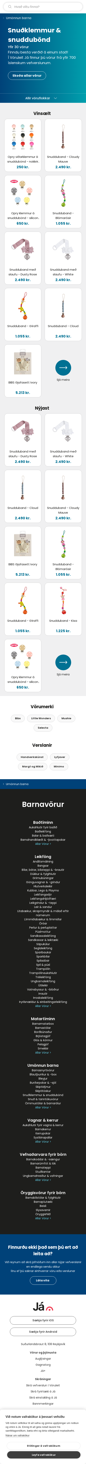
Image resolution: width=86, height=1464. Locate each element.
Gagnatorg (43, 1365)
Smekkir (43, 1048)
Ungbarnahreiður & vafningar (43, 1176)
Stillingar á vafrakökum (43, 1445)
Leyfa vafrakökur (44, 1455)
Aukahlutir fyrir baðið (43, 827)
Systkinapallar (43, 1137)
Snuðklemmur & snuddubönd (43, 1095)
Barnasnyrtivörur (43, 1070)
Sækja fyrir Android (43, 1332)
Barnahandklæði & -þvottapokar (43, 840)
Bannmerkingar (43, 1404)
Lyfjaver (59, 757)
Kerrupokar (43, 1133)
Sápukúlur (43, 944)
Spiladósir (43, 961)
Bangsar (43, 866)
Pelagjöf (43, 1044)
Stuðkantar (43, 1172)
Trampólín (43, 969)
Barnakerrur (43, 1129)
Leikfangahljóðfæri (43, 899)
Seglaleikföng (43, 948)
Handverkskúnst (32, 757)
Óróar (43, 923)
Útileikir (43, 985)
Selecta (43, 728)
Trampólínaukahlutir (43, 973)
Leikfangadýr (43, 895)
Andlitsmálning (43, 862)
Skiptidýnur (43, 1087)
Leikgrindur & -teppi (43, 903)
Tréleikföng (43, 977)
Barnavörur (43, 804)
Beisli (43, 1206)
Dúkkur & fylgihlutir (43, 874)
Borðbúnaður (43, 1032)
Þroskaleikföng (43, 998)
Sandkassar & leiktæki (43, 940)
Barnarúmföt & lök (43, 1163)
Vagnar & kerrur (43, 1120)
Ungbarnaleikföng (43, 981)
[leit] (43, 7)
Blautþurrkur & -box (43, 1074)
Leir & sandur (43, 907)
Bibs (18, 718)
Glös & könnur (43, 1040)
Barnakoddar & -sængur (43, 1159)
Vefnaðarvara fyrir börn (43, 1154)
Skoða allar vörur (27, 75)
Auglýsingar (43, 1359)
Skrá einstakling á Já (43, 1398)
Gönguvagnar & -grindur (43, 882)
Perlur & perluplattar (43, 928)
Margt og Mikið (32, 766)
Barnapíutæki (43, 1202)
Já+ (43, 1371)
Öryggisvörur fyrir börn (43, 1192)
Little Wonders (41, 718)
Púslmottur (43, 932)
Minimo (59, 766)
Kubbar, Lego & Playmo (43, 890)
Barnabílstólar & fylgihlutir (43, 1198)
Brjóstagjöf (43, 1036)
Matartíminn (43, 1019)
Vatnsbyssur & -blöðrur (43, 989)
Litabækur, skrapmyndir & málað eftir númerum (43, 913)
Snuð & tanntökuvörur (43, 1099)
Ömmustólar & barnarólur (43, 1103)
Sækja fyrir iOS (43, 1320)
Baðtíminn (43, 822)
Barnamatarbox (43, 1024)
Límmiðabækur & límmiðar (43, 919)
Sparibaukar (43, 952)
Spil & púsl (43, 965)
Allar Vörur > (43, 844)
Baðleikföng (43, 831)
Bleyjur (43, 1079)
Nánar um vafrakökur (17, 1435)
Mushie (66, 718)
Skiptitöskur (43, 1091)
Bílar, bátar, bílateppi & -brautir (43, 870)
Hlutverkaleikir (43, 886)
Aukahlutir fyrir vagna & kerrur (43, 1125)
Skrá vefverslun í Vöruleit (43, 1385)
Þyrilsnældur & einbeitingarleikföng (43, 1002)
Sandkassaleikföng (43, 936)
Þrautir (43, 994)
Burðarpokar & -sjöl (43, 1083)
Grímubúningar (43, 878)
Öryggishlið (43, 1214)
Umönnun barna (18, 18)
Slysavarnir (43, 1210)
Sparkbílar (43, 956)
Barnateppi (43, 1168)
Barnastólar (43, 1028)
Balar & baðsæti (43, 836)
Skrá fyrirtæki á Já (43, 1391)
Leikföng (43, 856)
